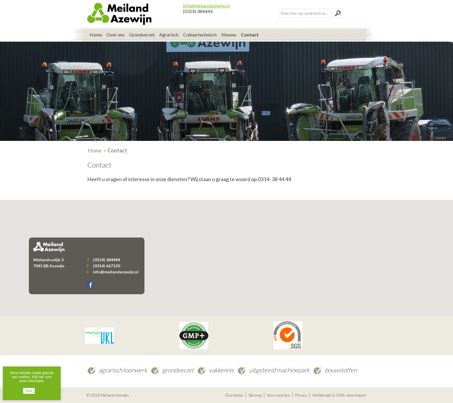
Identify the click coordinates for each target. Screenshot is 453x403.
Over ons (116, 34)
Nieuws (228, 34)
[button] (226, 252)
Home (96, 34)
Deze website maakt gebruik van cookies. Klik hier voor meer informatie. (32, 377)
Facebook (90, 284)
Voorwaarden (278, 395)
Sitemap (255, 395)
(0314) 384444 (198, 11)
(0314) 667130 (106, 265)
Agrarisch (169, 34)
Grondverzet (142, 34)
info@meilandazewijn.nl (206, 5)
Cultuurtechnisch (200, 34)
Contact (250, 34)
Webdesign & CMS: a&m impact (339, 395)
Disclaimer (234, 395)
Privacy (301, 395)
